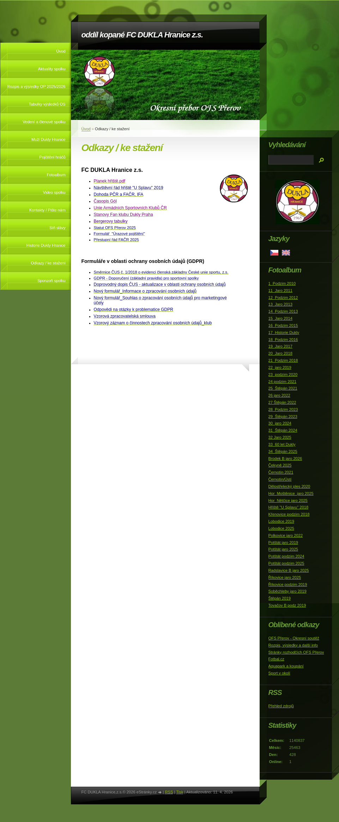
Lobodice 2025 (281, 528)
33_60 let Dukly (282, 444)
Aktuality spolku (52, 69)
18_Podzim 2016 (283, 339)
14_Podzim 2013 (283, 311)
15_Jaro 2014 (280, 318)
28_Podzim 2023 (283, 409)
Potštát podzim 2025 (286, 563)
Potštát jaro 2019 (283, 542)
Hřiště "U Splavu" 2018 (288, 507)
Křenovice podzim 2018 (289, 514)
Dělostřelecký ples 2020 (289, 486)
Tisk (179, 792)
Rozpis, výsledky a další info (293, 645)
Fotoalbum (56, 175)
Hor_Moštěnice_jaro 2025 (291, 493)
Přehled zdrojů (281, 706)
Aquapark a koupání (286, 666)
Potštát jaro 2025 (283, 549)
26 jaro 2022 (279, 395)
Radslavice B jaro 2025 (288, 570)
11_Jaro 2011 (280, 290)
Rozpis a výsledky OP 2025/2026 (36, 86)
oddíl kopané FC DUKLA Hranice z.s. (142, 34)
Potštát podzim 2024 (286, 556)
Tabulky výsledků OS (47, 104)
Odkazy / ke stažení (48, 263)
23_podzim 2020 (283, 374)
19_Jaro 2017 (280, 346)
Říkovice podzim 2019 (287, 584)
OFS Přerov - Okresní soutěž (293, 638)
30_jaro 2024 (279, 423)
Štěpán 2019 (279, 598)
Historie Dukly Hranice (46, 245)
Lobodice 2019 (281, 521)
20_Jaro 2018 (280, 353)
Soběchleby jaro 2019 (287, 591)
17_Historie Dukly (283, 332)
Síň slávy (57, 228)
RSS (169, 792)
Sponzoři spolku (51, 280)
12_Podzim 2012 (283, 297)
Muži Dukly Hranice (48, 139)
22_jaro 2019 (279, 367)
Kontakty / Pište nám (47, 210)
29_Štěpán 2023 (282, 416)
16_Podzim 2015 (283, 325)
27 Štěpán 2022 (282, 402)
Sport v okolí (279, 673)
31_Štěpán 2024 (282, 430)
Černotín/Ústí (280, 479)
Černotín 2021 (280, 472)
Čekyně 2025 (280, 465)
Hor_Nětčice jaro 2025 (288, 500)
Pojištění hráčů (52, 157)
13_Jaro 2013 (280, 304)
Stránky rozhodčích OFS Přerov (296, 652)
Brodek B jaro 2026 (285, 458)
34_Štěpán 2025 (282, 451)
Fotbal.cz (276, 659)
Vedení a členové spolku (44, 122)
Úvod (60, 51)
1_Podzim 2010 (282, 283)
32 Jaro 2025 (279, 437)
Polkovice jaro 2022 (285, 535)
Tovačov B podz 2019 (287, 605)
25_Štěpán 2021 (282, 388)
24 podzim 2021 (282, 381)
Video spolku (54, 192)
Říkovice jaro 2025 (284, 577)
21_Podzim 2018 (283, 360)
